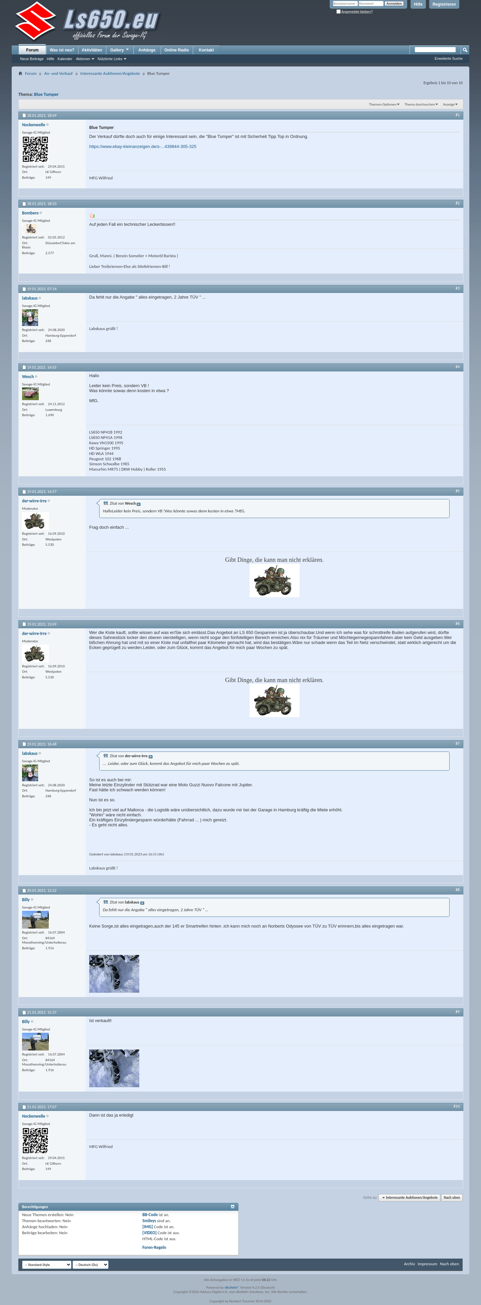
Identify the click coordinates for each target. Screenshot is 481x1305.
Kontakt (206, 50)
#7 (458, 743)
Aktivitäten (92, 50)
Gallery (120, 50)
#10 (457, 1106)
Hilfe (418, 4)
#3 (458, 288)
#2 (458, 203)
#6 (458, 623)
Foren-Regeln (154, 1247)
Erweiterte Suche (449, 58)
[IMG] (147, 1226)
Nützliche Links (110, 59)
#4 (458, 366)
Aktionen (83, 59)
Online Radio (176, 50)
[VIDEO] (149, 1232)
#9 (458, 1011)
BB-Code (150, 1214)
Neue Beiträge (31, 59)
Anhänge (146, 50)
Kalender (64, 59)
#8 (458, 889)
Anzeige (449, 104)
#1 (458, 115)
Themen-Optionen (382, 104)
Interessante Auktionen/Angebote (110, 73)
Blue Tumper (46, 94)
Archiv (409, 1263)
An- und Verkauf (58, 73)
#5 (458, 491)
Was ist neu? (62, 50)
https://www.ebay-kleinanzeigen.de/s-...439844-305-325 (142, 146)
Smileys (149, 1220)
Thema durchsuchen (420, 104)
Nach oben (452, 1197)
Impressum (427, 1263)
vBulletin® (231, 1287)
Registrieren (444, 4)
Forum (32, 50)
